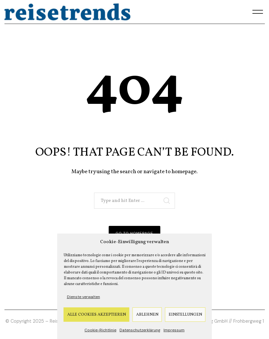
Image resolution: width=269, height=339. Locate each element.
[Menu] (258, 12)
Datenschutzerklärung (140, 330)
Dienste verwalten (83, 296)
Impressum (174, 330)
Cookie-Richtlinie (100, 330)
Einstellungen (185, 315)
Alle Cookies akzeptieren (96, 315)
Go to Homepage (134, 233)
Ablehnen (147, 315)
